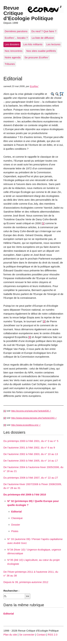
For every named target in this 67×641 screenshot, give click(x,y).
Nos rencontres (13, 50)
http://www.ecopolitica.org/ (24, 425)
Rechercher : (11, 590)
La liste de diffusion (43, 37)
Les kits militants (32, 44)
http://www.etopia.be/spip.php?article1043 (32, 418)
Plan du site (10, 634)
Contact (41, 634)
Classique (17, 518)
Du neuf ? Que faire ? (43, 31)
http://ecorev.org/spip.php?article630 (30, 411)
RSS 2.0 (52, 634)
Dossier (15, 524)
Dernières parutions (16, 31)
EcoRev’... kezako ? (16, 37)
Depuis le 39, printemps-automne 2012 (25, 582)
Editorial (16, 511)
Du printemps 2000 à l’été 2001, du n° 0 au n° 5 (30, 440)
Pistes (14, 531)
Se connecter (27, 634)
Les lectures (53, 44)
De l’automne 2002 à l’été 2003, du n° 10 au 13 (30, 454)
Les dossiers (12, 44)
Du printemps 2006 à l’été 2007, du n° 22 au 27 (30, 477)
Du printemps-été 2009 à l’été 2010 (24, 494)
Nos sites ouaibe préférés (41, 50)
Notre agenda (13, 57)
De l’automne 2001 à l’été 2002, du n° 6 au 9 (29, 447)
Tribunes (10, 63)
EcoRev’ (34, 86)
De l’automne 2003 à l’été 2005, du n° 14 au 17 (30, 460)
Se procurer (36, 57)
